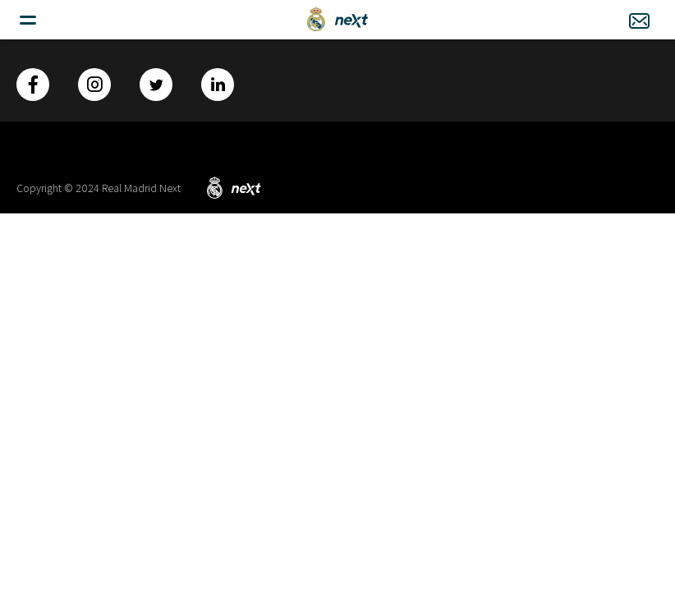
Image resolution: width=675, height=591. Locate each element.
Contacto (639, 20)
